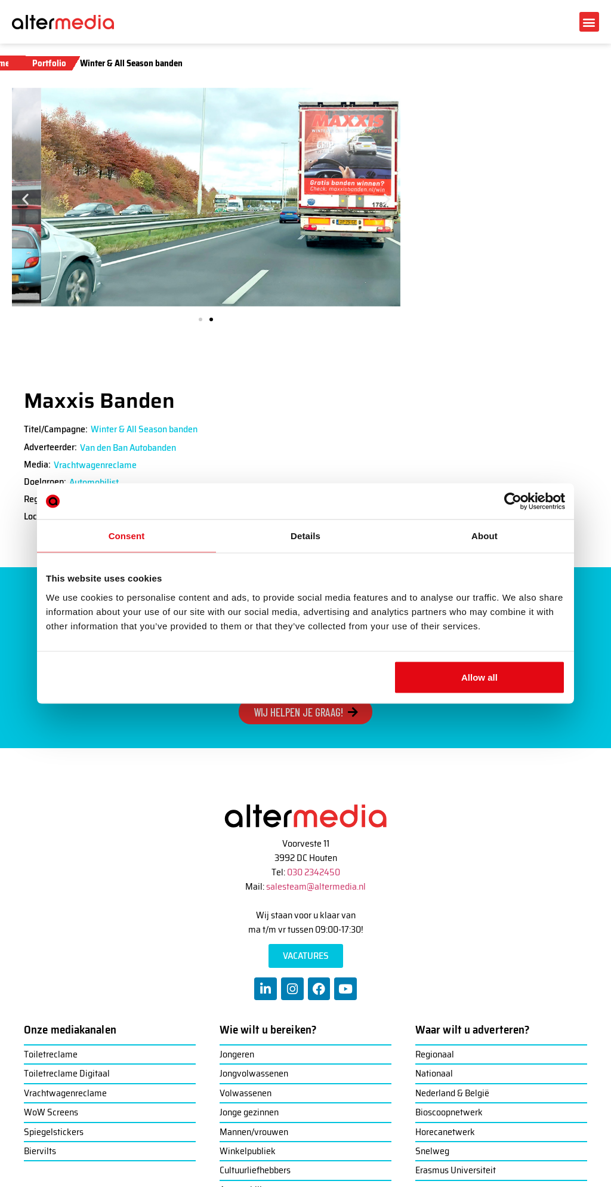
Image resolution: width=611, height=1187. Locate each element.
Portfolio (49, 63)
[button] (589, 22)
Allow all (479, 677)
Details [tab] (305, 536)
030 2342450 (313, 872)
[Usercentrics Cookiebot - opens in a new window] (513, 502)
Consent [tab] (127, 536)
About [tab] (484, 536)
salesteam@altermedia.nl (316, 886)
